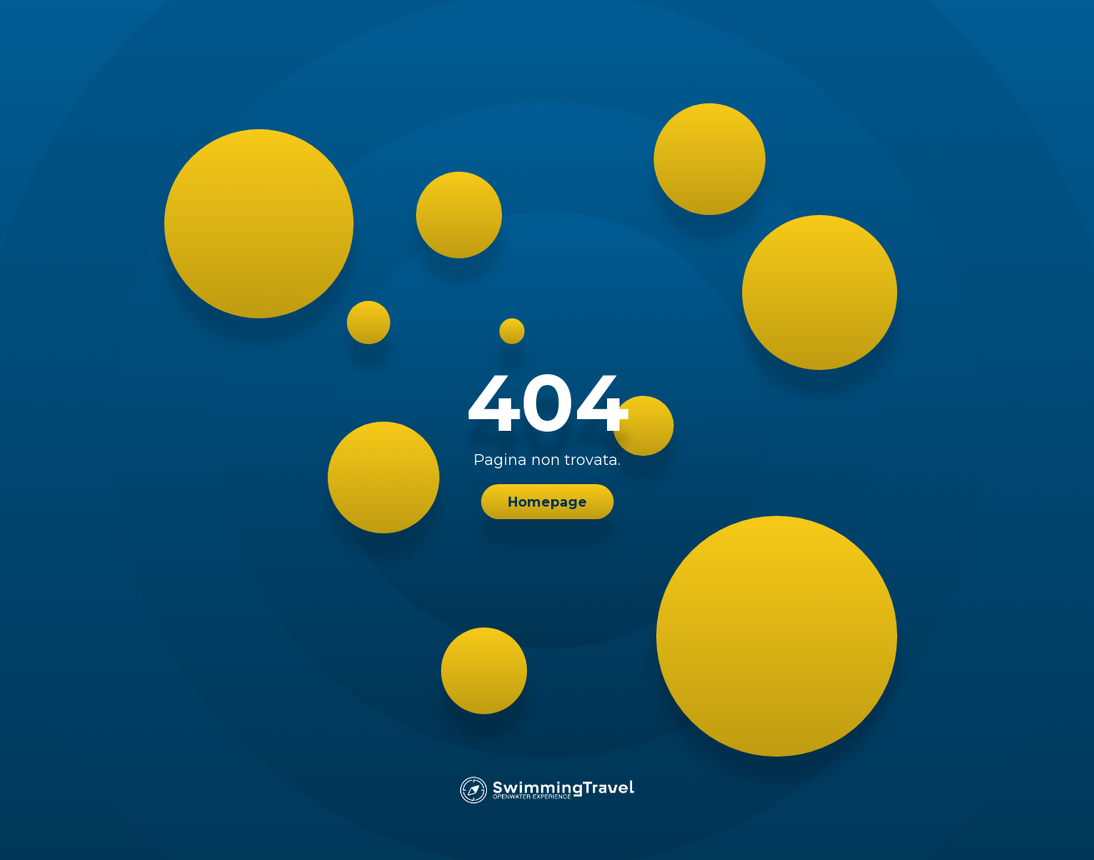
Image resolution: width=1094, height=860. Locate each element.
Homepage (547, 502)
